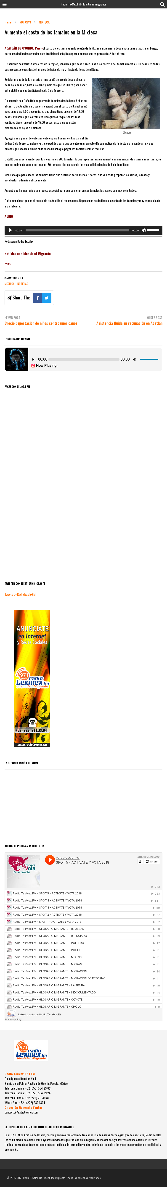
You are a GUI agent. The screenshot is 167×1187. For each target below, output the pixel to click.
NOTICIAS (22, 283)
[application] (83, 230)
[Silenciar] (143, 230)
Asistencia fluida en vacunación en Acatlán (129, 323)
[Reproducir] (10, 230)
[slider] (77, 230)
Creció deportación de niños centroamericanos (41, 323)
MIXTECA (9, 283)
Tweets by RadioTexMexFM (20, 594)
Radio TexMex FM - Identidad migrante (83, 4)
